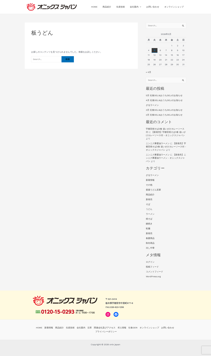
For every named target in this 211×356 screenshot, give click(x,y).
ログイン (150, 262)
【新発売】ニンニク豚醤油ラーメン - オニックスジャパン (166, 157)
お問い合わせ (153, 7)
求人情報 (122, 327)
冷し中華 (150, 248)
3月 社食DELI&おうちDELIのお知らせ (164, 110)
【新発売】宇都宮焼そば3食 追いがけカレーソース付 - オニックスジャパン (166, 146)
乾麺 (148, 228)
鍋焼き (149, 223)
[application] (141, 6)
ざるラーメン (152, 105)
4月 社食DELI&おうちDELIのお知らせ (164, 100)
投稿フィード (152, 266)
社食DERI (133, 327)
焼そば (149, 219)
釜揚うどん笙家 (153, 189)
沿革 (89, 327)
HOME (98, 7)
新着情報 (150, 180)
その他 (149, 185)
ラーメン (150, 214)
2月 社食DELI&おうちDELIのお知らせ (164, 115)
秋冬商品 (150, 243)
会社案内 (137, 6)
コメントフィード (154, 271)
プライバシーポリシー (106, 331)
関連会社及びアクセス (104, 327)
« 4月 (148, 72)
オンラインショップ (174, 7)
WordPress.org (153, 276)
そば (148, 204)
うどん (149, 209)
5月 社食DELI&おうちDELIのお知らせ (164, 95)
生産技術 (123, 7)
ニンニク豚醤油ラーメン (158, 143)
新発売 (149, 199)
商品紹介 (110, 7)
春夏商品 (150, 238)
